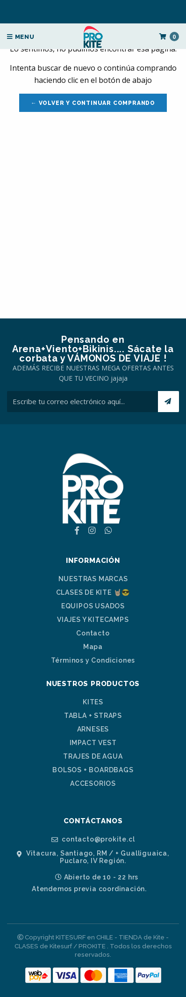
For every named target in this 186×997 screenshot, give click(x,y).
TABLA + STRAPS (93, 715)
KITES (93, 702)
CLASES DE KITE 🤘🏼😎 (93, 592)
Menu (21, 36)
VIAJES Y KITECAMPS (93, 619)
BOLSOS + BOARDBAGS (92, 770)
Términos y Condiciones (93, 660)
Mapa (93, 646)
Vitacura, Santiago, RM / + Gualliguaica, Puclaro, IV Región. (93, 857)
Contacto (92, 633)
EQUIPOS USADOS (93, 606)
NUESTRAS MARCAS (93, 579)
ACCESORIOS (93, 783)
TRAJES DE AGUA (92, 756)
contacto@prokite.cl (93, 839)
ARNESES (93, 729)
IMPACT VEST (93, 742)
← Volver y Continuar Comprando (93, 103)
